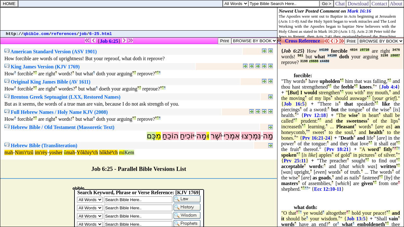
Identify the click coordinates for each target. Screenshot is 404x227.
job (83, 34)
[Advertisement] (139, 18)
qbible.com (36, 34)
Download (358, 3)
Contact (379, 3)
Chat (340, 3)
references (64, 34)
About (396, 3)
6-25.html (100, 34)
